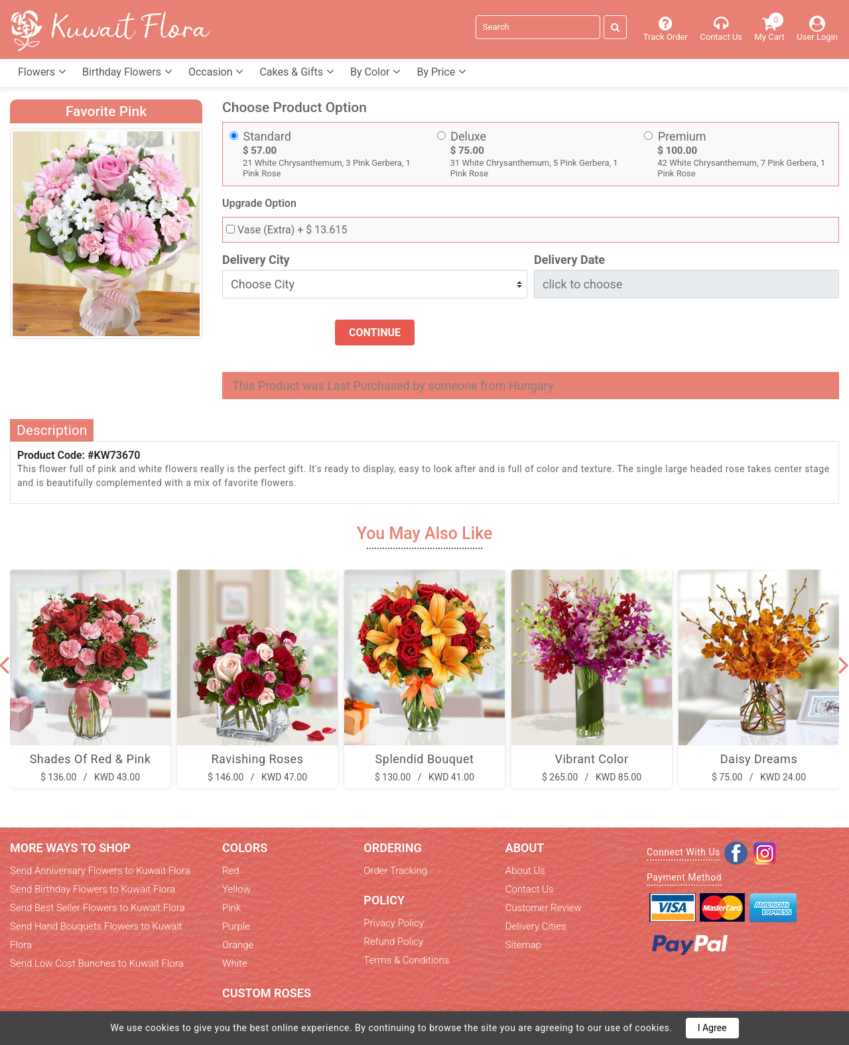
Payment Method (684, 877)
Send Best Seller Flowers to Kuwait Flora (97, 908)
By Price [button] (441, 72)
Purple (236, 926)
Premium (682, 136)
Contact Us (529, 889)
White (234, 963)
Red (230, 871)
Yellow (236, 889)
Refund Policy (393, 942)
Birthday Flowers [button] (127, 72)
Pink (231, 908)
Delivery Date (569, 260)
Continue (375, 332)
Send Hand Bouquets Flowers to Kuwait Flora (96, 935)
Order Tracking (395, 871)
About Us (525, 871)
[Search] (538, 27)
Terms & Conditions (406, 960)
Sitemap (523, 945)
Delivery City (256, 260)
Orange (237, 945)
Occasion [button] (216, 72)
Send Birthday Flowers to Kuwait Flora (92, 889)
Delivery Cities (535, 926)
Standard (267, 136)
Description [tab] (52, 430)
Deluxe (468, 136)
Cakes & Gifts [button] (296, 72)
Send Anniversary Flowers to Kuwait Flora (100, 871)
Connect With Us (683, 852)
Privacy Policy (393, 923)
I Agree (712, 1027)
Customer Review (543, 908)
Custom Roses (266, 993)
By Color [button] (375, 72)
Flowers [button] (42, 72)
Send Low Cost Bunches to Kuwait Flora (97, 963)
